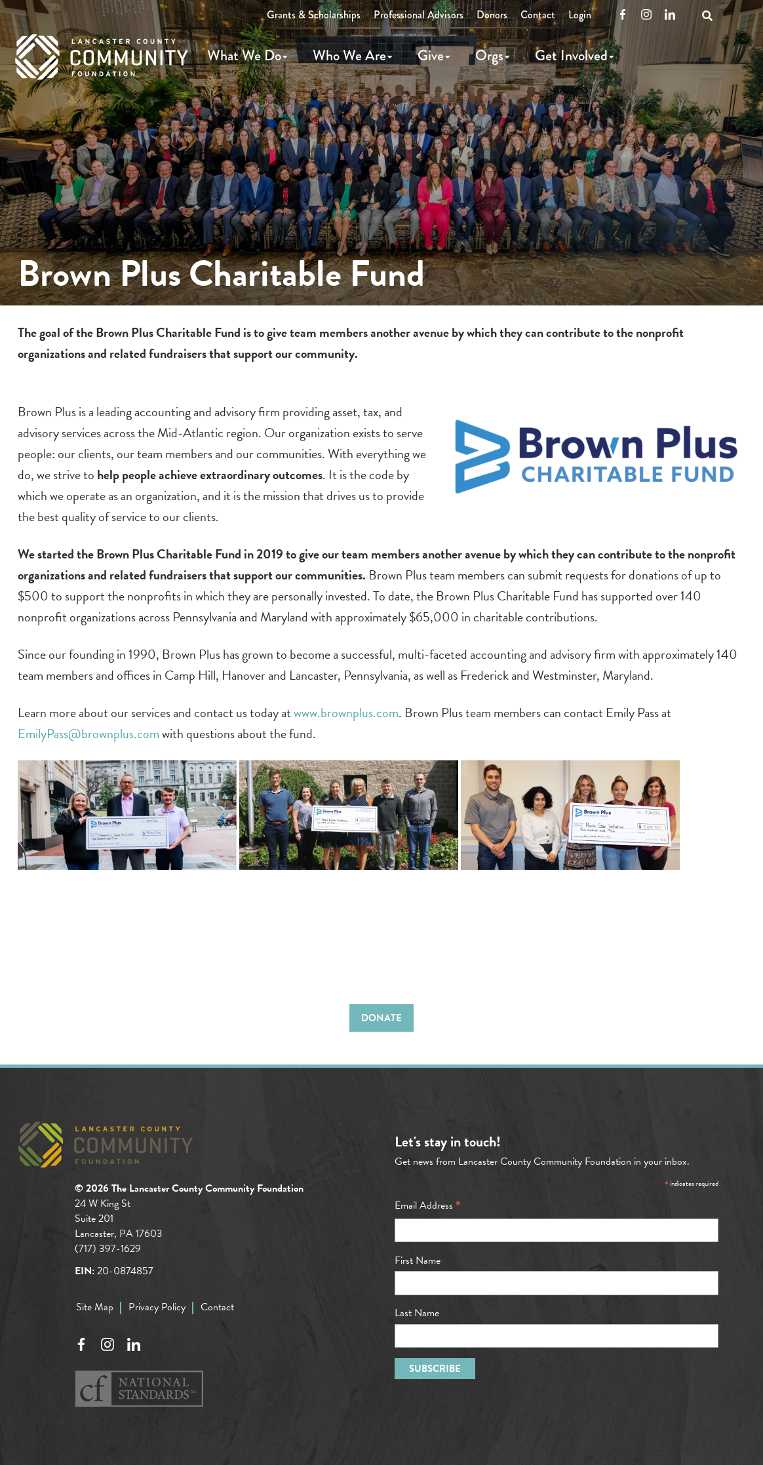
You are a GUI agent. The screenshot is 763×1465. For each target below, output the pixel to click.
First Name (417, 1260)
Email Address (428, 1205)
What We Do (244, 55)
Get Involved (571, 55)
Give (431, 55)
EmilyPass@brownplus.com (88, 733)
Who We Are (349, 55)
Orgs (489, 55)
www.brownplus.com (346, 712)
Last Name (417, 1313)
